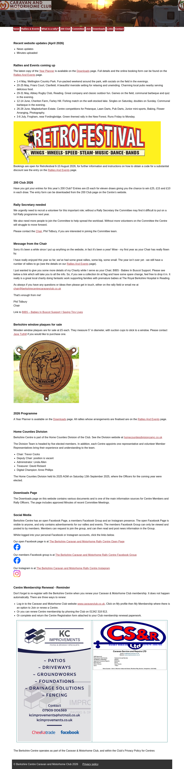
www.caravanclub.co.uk (91, 603)
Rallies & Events (30, 29)
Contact (119, 29)
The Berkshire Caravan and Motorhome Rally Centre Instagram (73, 568)
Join (88, 29)
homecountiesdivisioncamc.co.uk (143, 437)
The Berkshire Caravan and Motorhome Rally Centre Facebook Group (96, 554)
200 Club (65, 29)
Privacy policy (90, 764)
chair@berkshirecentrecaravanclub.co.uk (37, 288)
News (16, 29)
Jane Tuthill (20, 334)
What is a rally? (50, 29)
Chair (39, 231)
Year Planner (46, 71)
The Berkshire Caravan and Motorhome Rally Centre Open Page (86, 541)
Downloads (99, 29)
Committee (78, 29)
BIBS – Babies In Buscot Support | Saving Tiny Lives (52, 312)
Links (110, 29)
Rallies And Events (24, 75)
